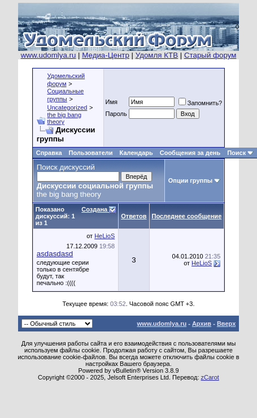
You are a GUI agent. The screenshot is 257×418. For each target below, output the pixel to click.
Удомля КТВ (157, 55)
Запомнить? (200, 103)
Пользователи (91, 152)
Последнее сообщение (187, 216)
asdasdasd (55, 253)
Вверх (226, 323)
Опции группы (190, 180)
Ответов (133, 216)
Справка (49, 152)
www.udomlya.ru (48, 55)
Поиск (236, 152)
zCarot (210, 377)
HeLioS (104, 235)
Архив (201, 323)
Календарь (136, 152)
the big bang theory (64, 118)
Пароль (116, 113)
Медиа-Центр (105, 55)
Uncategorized (67, 107)
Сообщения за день (190, 152)
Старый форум (210, 55)
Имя (111, 101)
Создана (95, 209)
